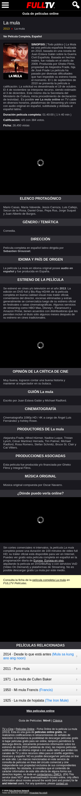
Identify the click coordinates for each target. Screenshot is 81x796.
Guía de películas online (40, 13)
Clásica (57, 720)
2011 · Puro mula (16, 669)
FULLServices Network (19, 791)
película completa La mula (49, 580)
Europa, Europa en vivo (48, 560)
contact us (62, 783)
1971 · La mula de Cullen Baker (27, 679)
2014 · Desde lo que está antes (38, 656)
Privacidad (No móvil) (38, 793)
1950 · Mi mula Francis (28, 690)
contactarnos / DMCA (49, 774)
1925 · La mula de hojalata (35, 700)
